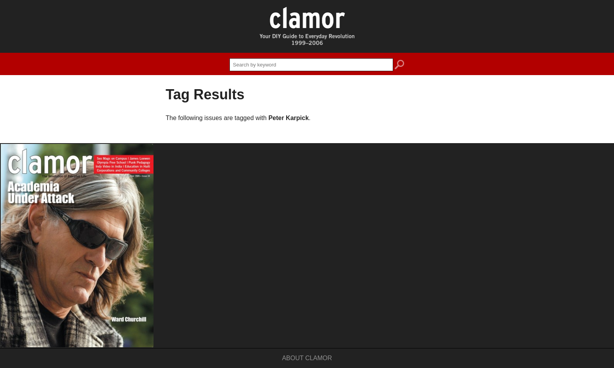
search (399, 65)
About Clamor (307, 358)
